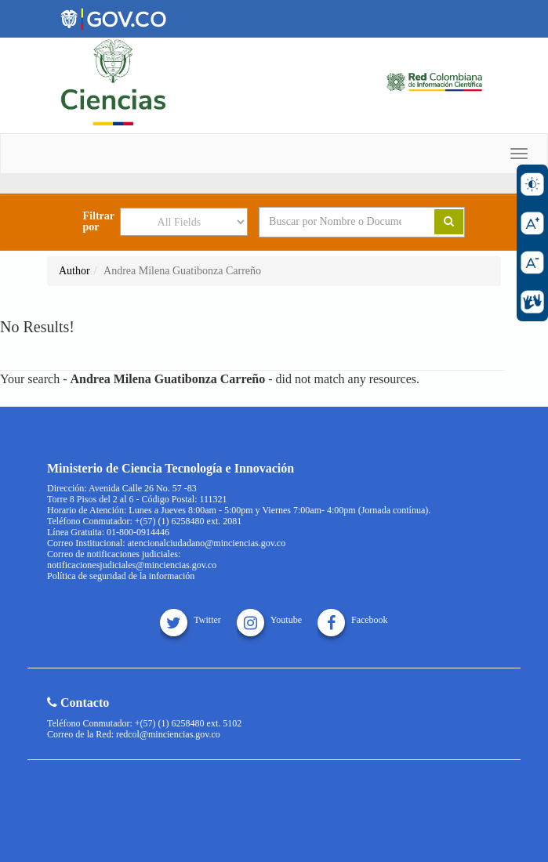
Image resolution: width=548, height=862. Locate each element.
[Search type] (184, 222)
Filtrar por (98, 222)
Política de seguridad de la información (120, 575)
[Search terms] (335, 221)
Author (74, 271)
